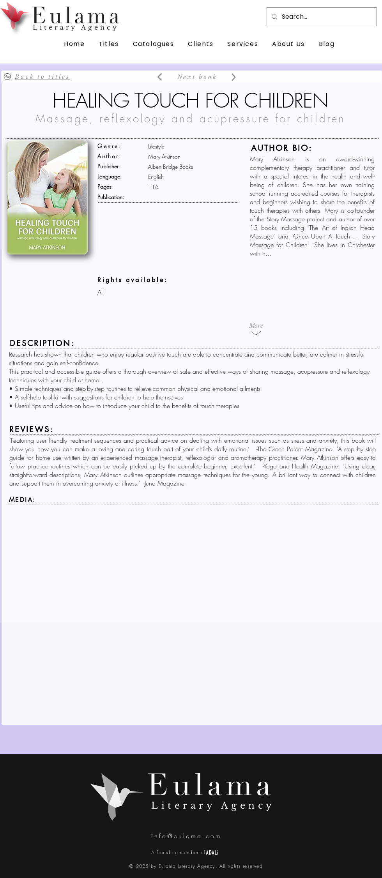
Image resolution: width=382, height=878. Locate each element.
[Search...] (321, 17)
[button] (256, 325)
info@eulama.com (186, 836)
